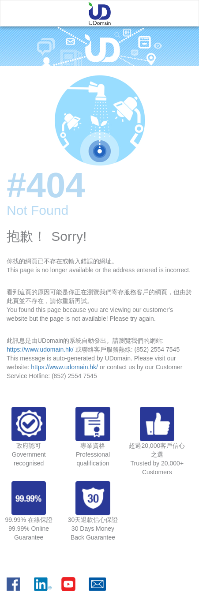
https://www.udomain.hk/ (40, 349)
